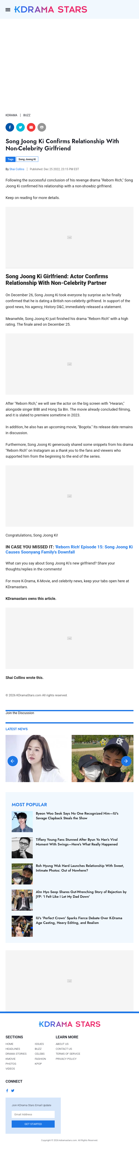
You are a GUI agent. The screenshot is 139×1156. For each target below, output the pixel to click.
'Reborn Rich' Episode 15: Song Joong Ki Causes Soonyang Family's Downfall (69, 549)
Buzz (38, 1048)
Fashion (40, 1058)
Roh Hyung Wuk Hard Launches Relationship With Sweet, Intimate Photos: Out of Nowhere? (80, 868)
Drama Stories (16, 1053)
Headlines (13, 1048)
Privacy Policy (66, 1058)
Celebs (40, 1053)
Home (9, 1043)
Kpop (38, 1063)
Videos (10, 1068)
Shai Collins (17, 169)
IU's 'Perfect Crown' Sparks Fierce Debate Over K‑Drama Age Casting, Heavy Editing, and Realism (79, 920)
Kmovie (11, 1058)
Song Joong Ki (27, 159)
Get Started (33, 1124)
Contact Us (64, 1048)
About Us (62, 1043)
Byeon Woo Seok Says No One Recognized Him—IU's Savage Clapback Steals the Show (77, 815)
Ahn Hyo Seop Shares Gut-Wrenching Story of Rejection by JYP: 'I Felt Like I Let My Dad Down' (81, 894)
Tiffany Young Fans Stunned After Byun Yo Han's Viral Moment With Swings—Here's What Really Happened (77, 841)
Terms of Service (68, 1053)
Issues (39, 1043)
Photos (11, 1063)
